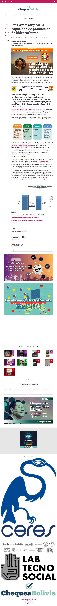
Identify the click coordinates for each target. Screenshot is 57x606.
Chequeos (7, 14)
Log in (13, 250)
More (28, 379)
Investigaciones (30, 14)
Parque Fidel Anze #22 (28, 598)
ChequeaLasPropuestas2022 (19, 231)
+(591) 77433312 (28, 600)
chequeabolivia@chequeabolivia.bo (28, 599)
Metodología (48, 14)
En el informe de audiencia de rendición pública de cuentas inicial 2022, (28, 109)
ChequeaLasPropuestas (35, 37)
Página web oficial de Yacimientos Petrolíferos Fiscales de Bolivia (27, 220)
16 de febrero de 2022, (42, 161)
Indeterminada (15, 239)
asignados (19, 114)
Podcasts (39, 14)
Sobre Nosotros (28, 18)
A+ (8, 40)
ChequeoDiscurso (18, 14)
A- (5, 40)
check (7, 24)
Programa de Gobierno (19, 77)
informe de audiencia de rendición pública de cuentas (25, 215)
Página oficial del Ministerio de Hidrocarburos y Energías (25, 217)
